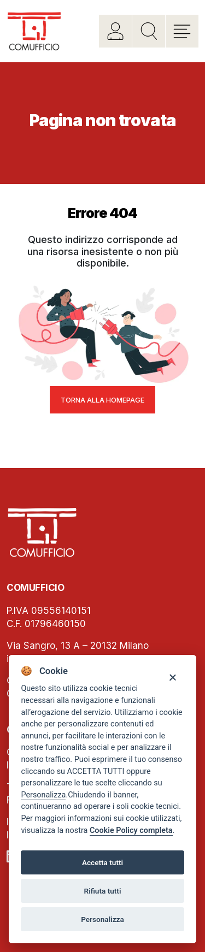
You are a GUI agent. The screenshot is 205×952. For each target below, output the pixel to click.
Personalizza (43, 795)
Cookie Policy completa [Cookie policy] (131, 830)
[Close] (172, 676)
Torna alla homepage (102, 399)
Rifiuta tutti (102, 890)
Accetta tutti (102, 862)
